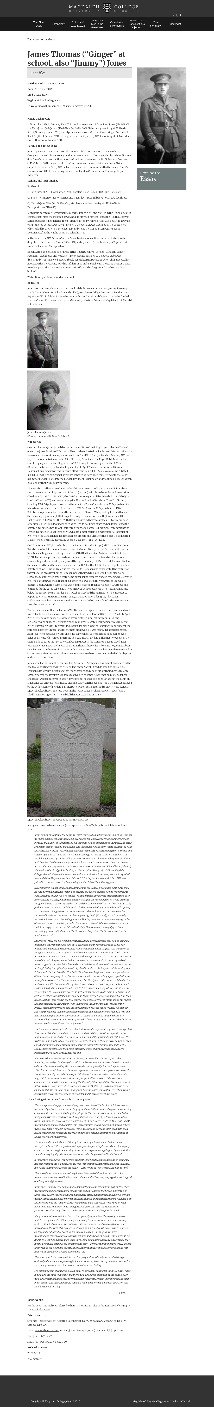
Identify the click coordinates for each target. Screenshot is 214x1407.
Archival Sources (41, 1309)
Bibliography (123, 1305)
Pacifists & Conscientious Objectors (136, 24)
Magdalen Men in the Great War (97, 24)
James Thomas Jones (39, 432)
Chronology (58, 23)
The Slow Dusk (38, 24)
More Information (155, 24)
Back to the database (41, 39)
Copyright (175, 23)
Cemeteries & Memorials (117, 24)
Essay (148, 179)
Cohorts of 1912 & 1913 (77, 24)
